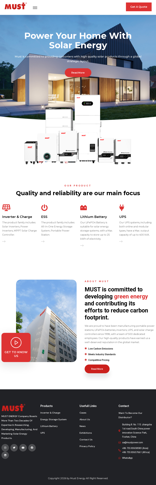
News (83, 426)
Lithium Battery (93, 217)
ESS (44, 217)
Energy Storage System (53, 419)
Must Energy (77, 478)
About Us (85, 419)
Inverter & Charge (17, 217)
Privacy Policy (87, 446)
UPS (122, 217)
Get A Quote (138, 6)
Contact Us (86, 439)
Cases (83, 412)
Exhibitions (86, 432)
